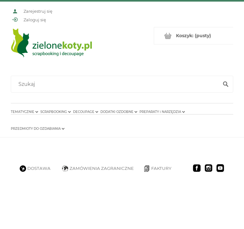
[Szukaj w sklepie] (116, 84)
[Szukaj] (225, 84)
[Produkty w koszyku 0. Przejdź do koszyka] (193, 35)
